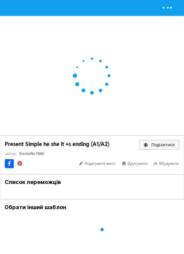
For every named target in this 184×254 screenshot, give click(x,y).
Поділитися (159, 144)
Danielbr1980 (31, 153)
